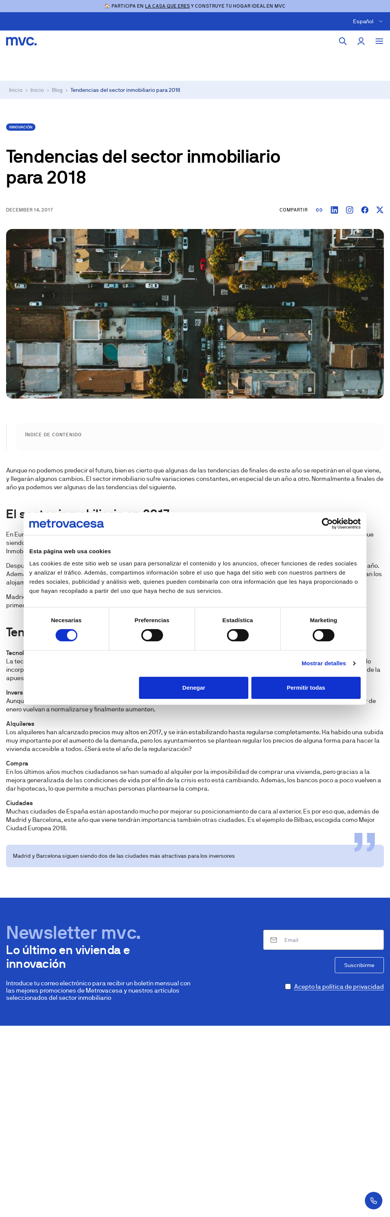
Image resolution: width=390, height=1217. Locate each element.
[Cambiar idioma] (369, 21)
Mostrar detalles (324, 663)
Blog (57, 90)
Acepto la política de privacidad (339, 986)
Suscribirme (359, 965)
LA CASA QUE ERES (167, 6)
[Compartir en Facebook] (365, 210)
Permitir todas (306, 687)
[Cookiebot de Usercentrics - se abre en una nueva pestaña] (327, 523)
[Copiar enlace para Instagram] (349, 210)
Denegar (193, 687)
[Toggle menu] (379, 41)
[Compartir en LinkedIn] (334, 210)
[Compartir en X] (380, 210)
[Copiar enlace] (319, 210)
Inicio (15, 90)
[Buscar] (342, 41)
